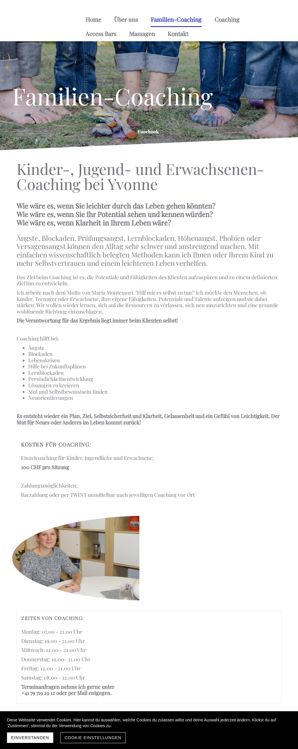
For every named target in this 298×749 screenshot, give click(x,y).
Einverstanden (30, 737)
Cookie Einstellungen (93, 737)
